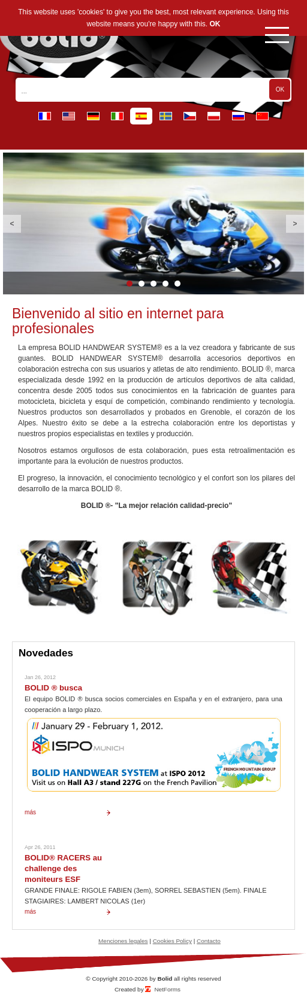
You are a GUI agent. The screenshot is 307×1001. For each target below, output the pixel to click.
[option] (153, 223)
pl (213, 116)
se (165, 116)
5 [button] (177, 284)
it (117, 116)
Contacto (209, 941)
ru (238, 116)
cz (189, 116)
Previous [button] (12, 224)
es (141, 116)
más (30, 812)
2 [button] (142, 284)
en (68, 116)
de (93, 116)
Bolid (164, 978)
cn (262, 116)
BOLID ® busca (53, 687)
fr (44, 116)
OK (215, 24)
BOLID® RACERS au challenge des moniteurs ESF (63, 868)
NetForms (167, 989)
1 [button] (130, 284)
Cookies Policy (172, 941)
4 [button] (165, 284)
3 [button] (153, 284)
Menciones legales (123, 941)
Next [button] (295, 224)
